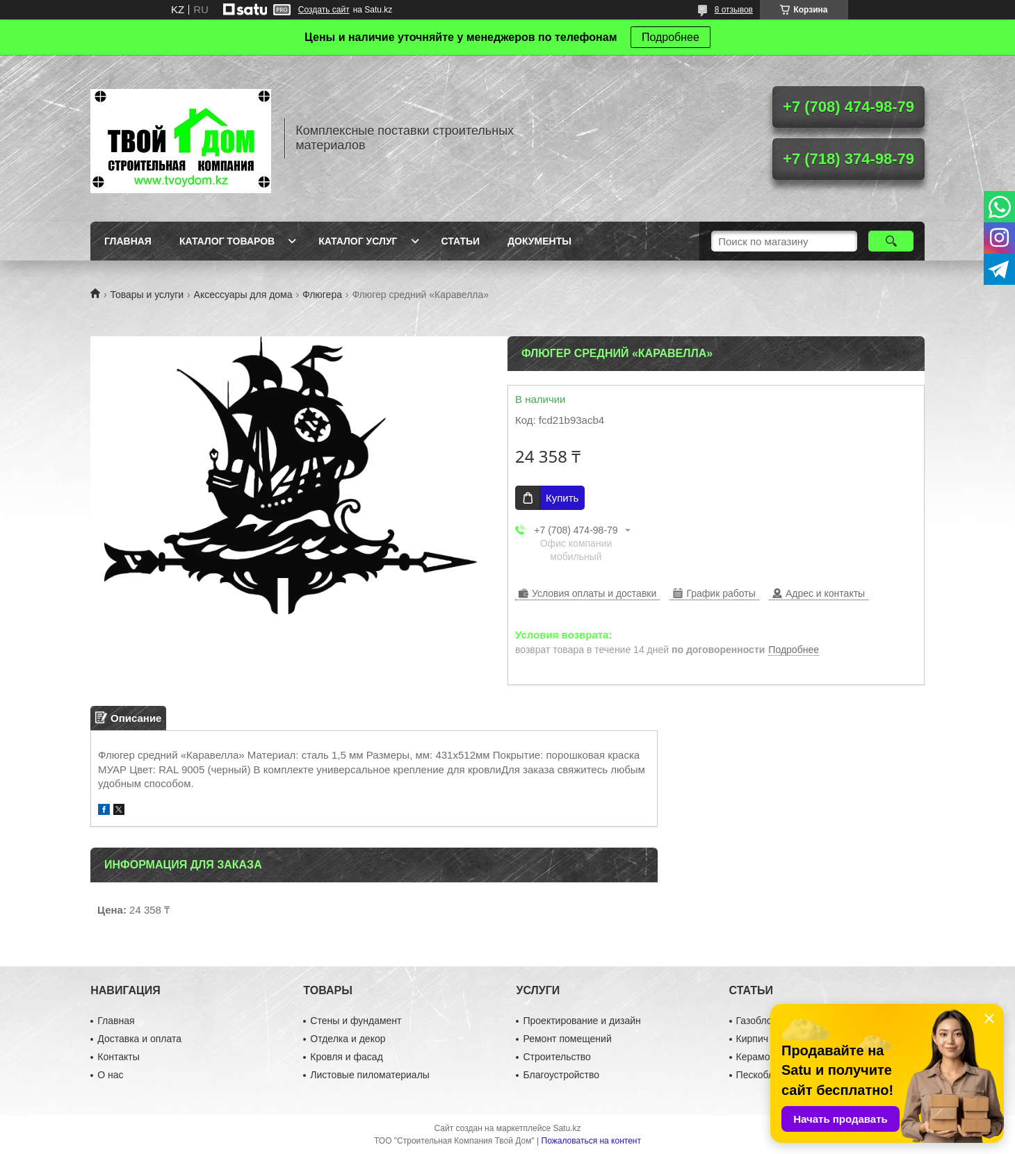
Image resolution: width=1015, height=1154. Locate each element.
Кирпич (752, 1038)
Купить (562, 498)
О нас (110, 1074)
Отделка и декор (347, 1038)
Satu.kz (566, 1128)
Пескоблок (760, 1074)
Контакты (118, 1056)
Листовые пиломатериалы (370, 1074)
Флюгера (322, 294)
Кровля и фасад (346, 1056)
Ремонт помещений (567, 1038)
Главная (128, 241)
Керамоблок (763, 1056)
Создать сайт (324, 10)
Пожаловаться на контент (591, 1141)
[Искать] (891, 241)
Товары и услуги (147, 294)
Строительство (556, 1056)
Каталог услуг (357, 241)
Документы (539, 241)
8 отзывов (734, 10)
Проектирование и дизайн (581, 1020)
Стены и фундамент (355, 1020)
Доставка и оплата (139, 1038)
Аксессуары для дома (243, 294)
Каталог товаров (227, 241)
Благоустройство (561, 1074)
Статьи (460, 241)
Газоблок (756, 1020)
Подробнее (670, 37)
